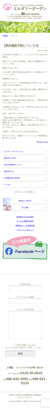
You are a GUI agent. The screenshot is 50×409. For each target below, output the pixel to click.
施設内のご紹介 (10, 158)
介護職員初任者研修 (12, 178)
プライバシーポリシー (25, 230)
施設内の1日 (9, 171)
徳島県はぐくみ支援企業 (25, 226)
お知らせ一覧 (43, 142)
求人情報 (25, 208)
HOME (5, 36)
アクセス (7, 185)
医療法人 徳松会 (25, 201)
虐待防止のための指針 (25, 217)
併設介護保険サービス (12, 165)
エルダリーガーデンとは (13, 151)
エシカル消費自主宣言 (25, 221)
